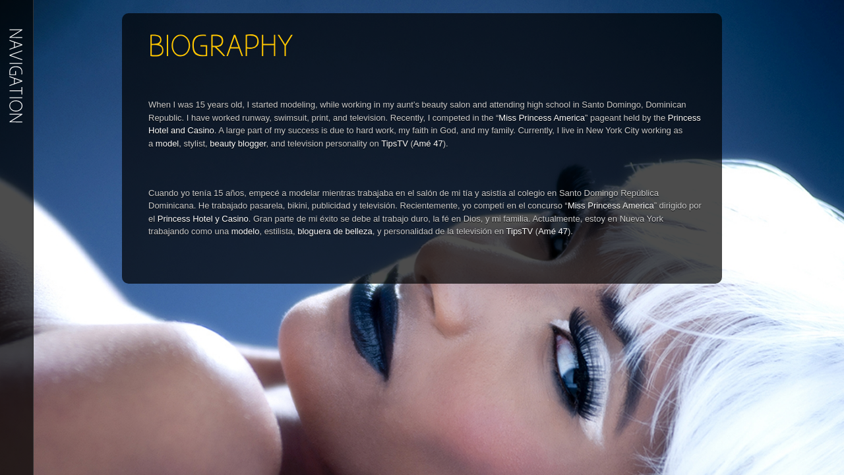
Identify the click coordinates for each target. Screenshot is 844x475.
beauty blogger (238, 143)
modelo (245, 231)
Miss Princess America (541, 118)
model (167, 143)
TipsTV (395, 143)
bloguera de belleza (334, 231)
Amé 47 (428, 143)
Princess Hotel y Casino (203, 219)
